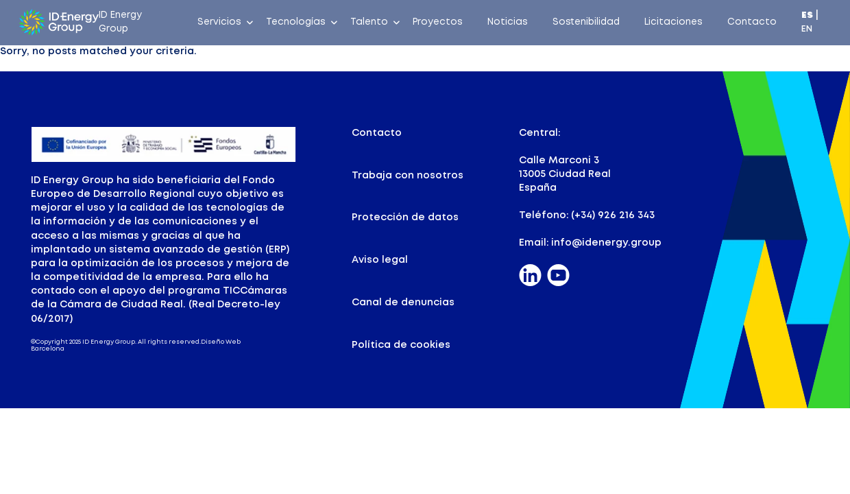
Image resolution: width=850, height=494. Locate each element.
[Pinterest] (558, 276)
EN (806, 29)
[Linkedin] (530, 276)
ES (807, 15)
